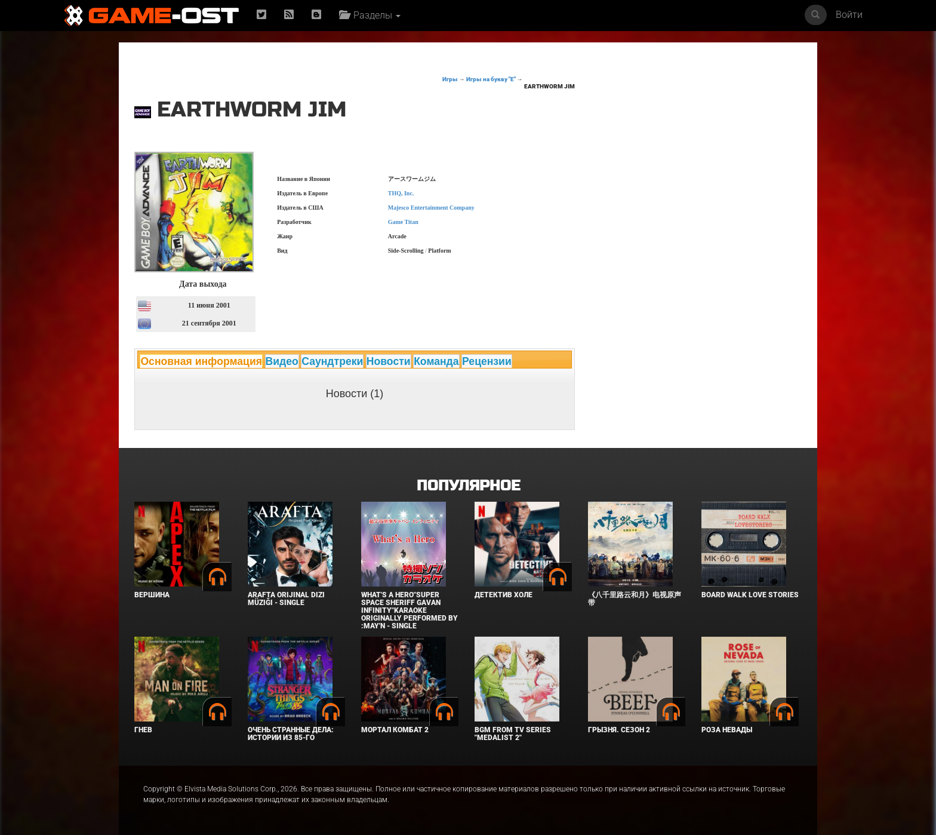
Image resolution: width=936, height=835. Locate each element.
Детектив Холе (503, 595)
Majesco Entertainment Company (431, 207)
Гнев (143, 730)
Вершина (152, 595)
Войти (849, 14)
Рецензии (487, 361)
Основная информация (201, 361)
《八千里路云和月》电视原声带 (634, 599)
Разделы (370, 15)
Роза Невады (726, 730)
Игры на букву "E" (491, 79)
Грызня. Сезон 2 (619, 730)
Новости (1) (355, 394)
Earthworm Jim (549, 86)
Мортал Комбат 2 (395, 730)
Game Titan (403, 222)
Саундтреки (332, 361)
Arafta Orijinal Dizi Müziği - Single (286, 599)
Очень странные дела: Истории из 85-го (291, 734)
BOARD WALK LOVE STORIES (750, 595)
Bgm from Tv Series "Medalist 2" (513, 734)
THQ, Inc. (401, 193)
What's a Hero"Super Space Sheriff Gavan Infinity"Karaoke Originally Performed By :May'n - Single (409, 611)
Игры (450, 79)
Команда (436, 361)
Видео (282, 361)
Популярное (468, 486)
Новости (389, 361)
